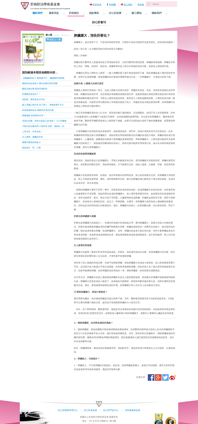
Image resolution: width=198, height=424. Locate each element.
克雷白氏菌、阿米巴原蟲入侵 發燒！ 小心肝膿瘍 (44, 121)
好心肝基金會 (90, 410)
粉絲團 (112, 4)
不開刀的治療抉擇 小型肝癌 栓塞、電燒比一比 (43, 126)
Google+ (158, 377)
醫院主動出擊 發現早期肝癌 (34, 89)
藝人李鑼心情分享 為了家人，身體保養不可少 (43, 105)
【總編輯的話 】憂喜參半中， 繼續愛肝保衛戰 (43, 78)
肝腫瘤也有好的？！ (31, 94)
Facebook (151, 377)
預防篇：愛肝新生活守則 (33, 99)
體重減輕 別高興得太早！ (33, 115)
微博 (172, 377)
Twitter (165, 377)
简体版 (141, 4)
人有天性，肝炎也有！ (32, 131)
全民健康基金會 (132, 410)
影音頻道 (97, 4)
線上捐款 (128, 4)
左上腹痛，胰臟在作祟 (32, 137)
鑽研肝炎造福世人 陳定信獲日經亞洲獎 (40, 83)
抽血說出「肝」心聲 (31, 148)
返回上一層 (55, 39)
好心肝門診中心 (111, 410)
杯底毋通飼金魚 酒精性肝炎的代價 (38, 110)
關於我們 (37, 13)
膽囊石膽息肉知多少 (31, 142)
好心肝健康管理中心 (68, 410)
